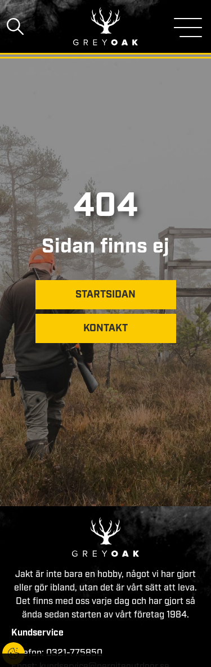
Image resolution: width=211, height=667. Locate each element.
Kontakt (105, 328)
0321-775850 (74, 653)
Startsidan (105, 294)
